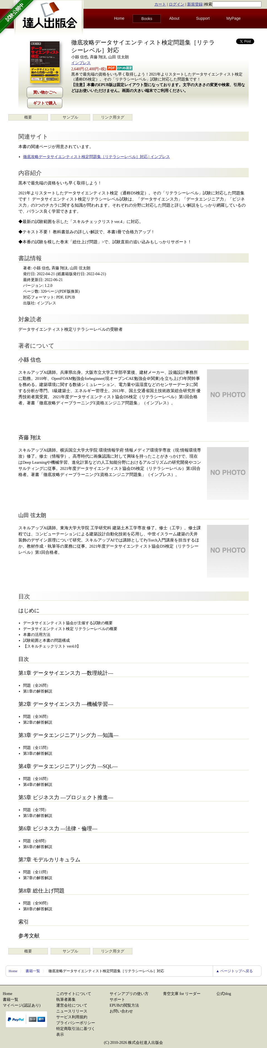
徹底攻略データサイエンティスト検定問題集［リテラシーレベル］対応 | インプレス (96, 157)
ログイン (176, 4)
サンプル (70, 117)
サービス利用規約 (71, 1017)
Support (203, 18)
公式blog (223, 994)
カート (160, 4)
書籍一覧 (33, 971)
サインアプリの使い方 (129, 994)
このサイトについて (73, 994)
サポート (117, 999)
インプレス (81, 63)
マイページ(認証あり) (21, 1005)
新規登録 (195, 4)
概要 (28, 117)
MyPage (233, 18)
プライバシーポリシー (75, 1023)
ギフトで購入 (44, 103)
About (174, 18)
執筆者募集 (66, 999)
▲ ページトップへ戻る (234, 971)
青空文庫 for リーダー (182, 994)
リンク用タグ (112, 117)
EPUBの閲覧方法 (124, 1005)
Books (146, 18)
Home (119, 18)
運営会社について (71, 1005)
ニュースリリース (71, 1011)
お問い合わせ (121, 1011)
